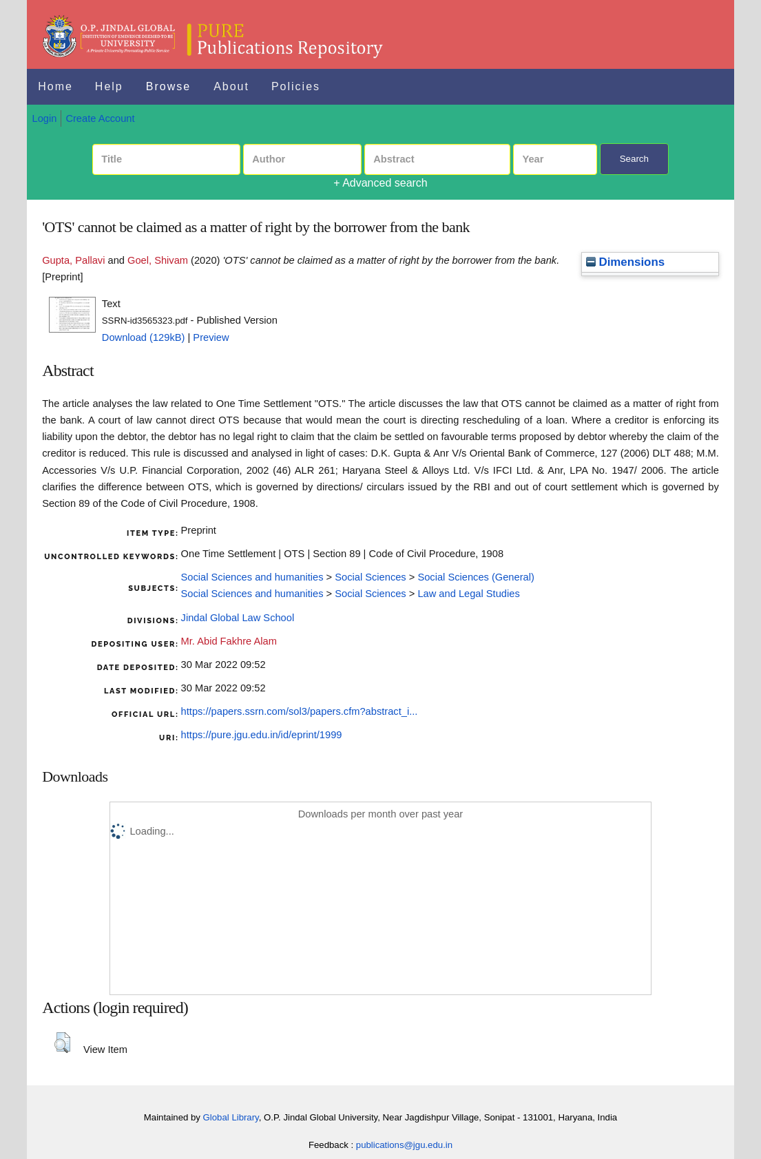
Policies (295, 86)
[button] (62, 1042)
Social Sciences (370, 577)
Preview (211, 337)
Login (44, 118)
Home (55, 86)
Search (634, 159)
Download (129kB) (143, 337)
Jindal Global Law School (238, 617)
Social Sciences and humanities (252, 577)
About (231, 86)
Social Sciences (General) (475, 577)
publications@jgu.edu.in (404, 1145)
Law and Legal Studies (468, 593)
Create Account (99, 118)
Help (109, 86)
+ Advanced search (380, 183)
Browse (168, 86)
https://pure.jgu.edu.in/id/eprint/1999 (261, 734)
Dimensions (625, 262)
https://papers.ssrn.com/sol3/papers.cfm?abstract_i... (299, 711)
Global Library (231, 1117)
